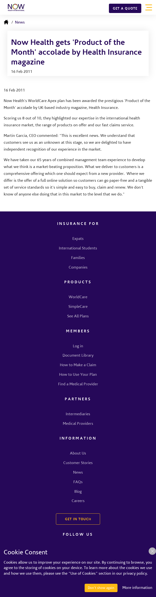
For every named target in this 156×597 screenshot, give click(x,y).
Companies (78, 268)
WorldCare (78, 297)
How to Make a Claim (78, 365)
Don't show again (101, 588)
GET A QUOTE (125, 9)
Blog (78, 492)
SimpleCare (78, 307)
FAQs (78, 482)
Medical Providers (78, 424)
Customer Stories (78, 463)
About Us (78, 453)
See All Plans (78, 316)
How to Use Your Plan (78, 375)
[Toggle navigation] (148, 7)
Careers (78, 501)
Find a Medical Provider (78, 384)
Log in (78, 346)
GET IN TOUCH (78, 519)
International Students (78, 248)
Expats (78, 239)
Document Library (78, 356)
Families (78, 258)
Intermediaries (78, 414)
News (20, 23)
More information (137, 588)
